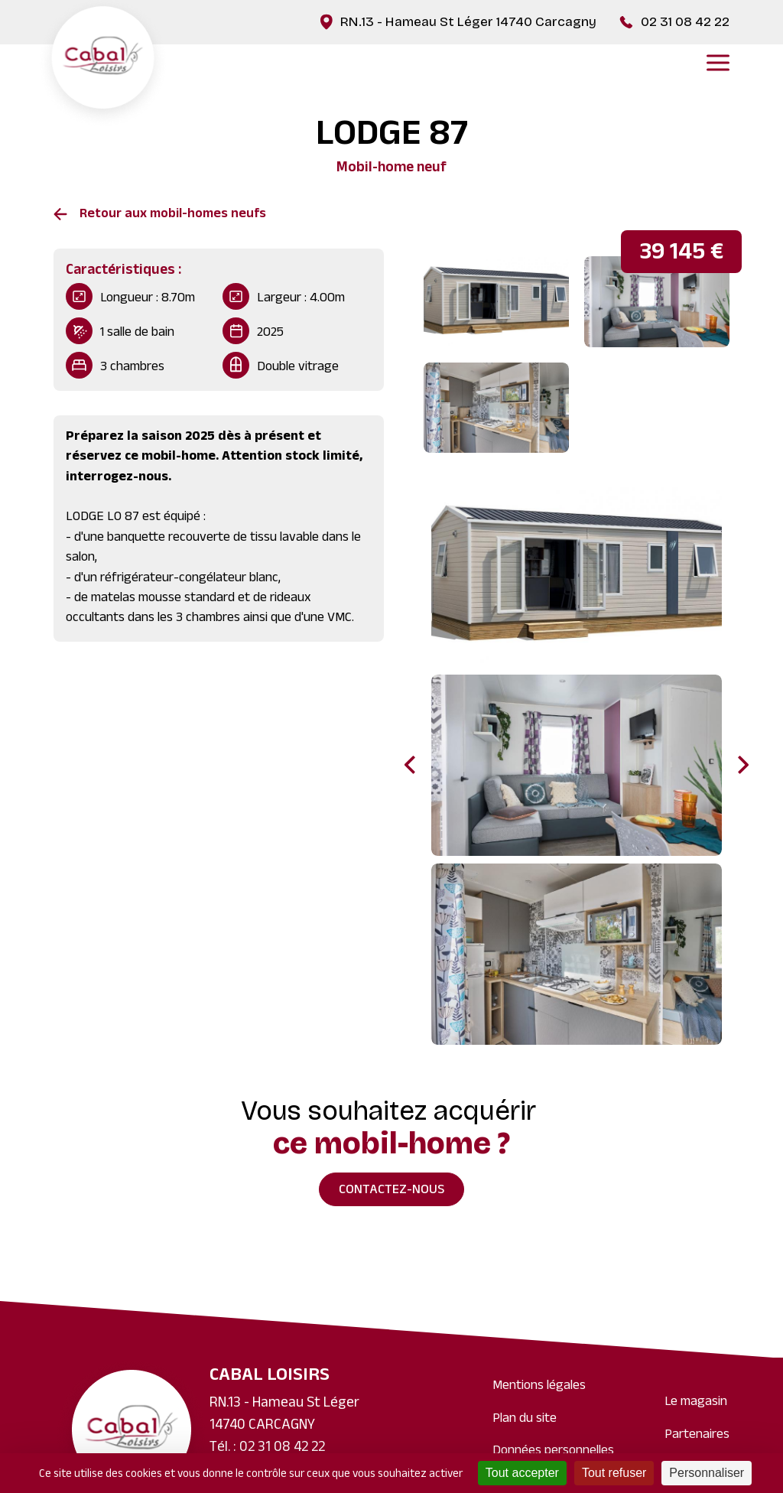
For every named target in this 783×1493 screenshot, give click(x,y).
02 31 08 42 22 (685, 22)
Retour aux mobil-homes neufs (173, 215)
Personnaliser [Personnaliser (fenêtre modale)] (706, 1472)
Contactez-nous (391, 1190)
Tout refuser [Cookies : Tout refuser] (614, 1472)
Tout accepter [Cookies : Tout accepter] (522, 1472)
